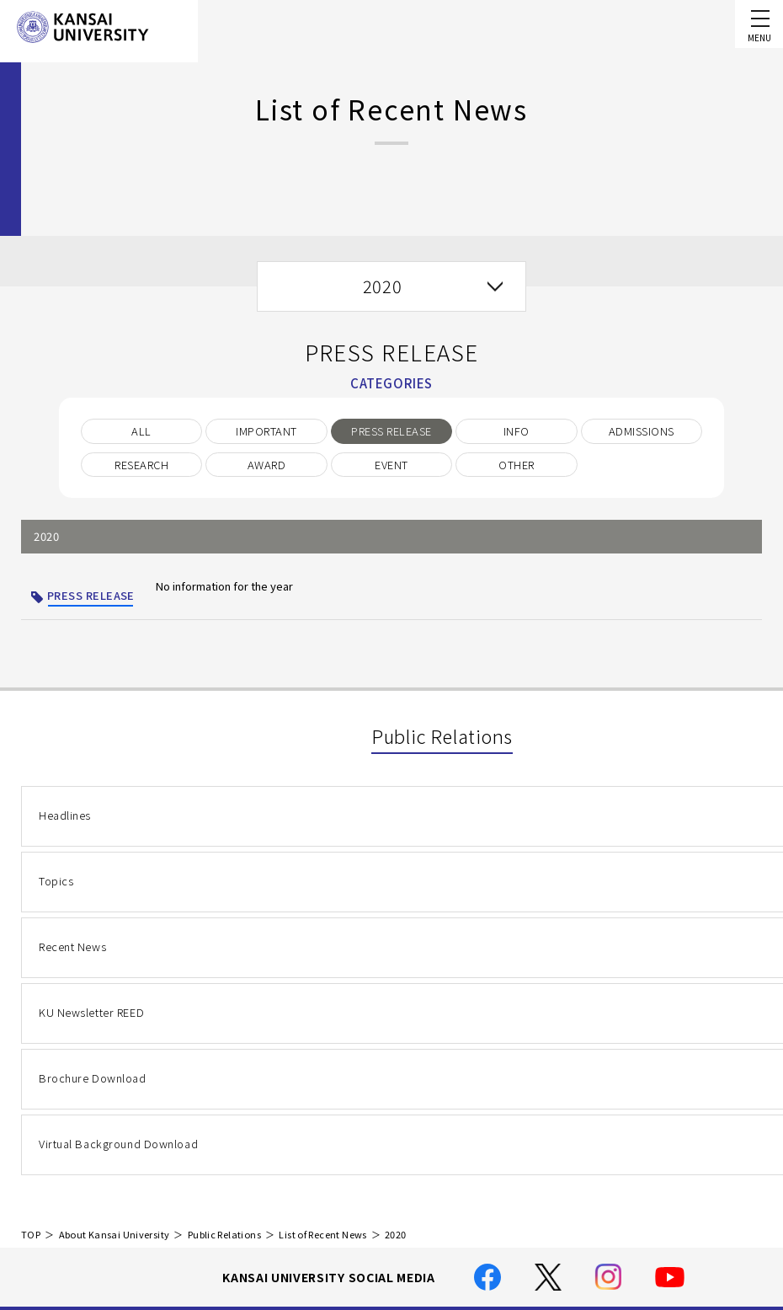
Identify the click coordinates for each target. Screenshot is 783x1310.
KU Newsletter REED (91, 898)
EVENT (391, 465)
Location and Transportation (384, 1190)
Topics (339, 820)
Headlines (64, 820)
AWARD (266, 465)
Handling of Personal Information (397, 1143)
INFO (516, 431)
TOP (30, 995)
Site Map (329, 1214)
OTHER (516, 465)
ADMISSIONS (641, 431)
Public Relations (224, 995)
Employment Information (373, 1239)
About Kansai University (114, 995)
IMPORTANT (266, 431)
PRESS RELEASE (391, 431)
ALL (141, 431)
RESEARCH (141, 465)
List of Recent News (322, 995)
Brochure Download (375, 898)
